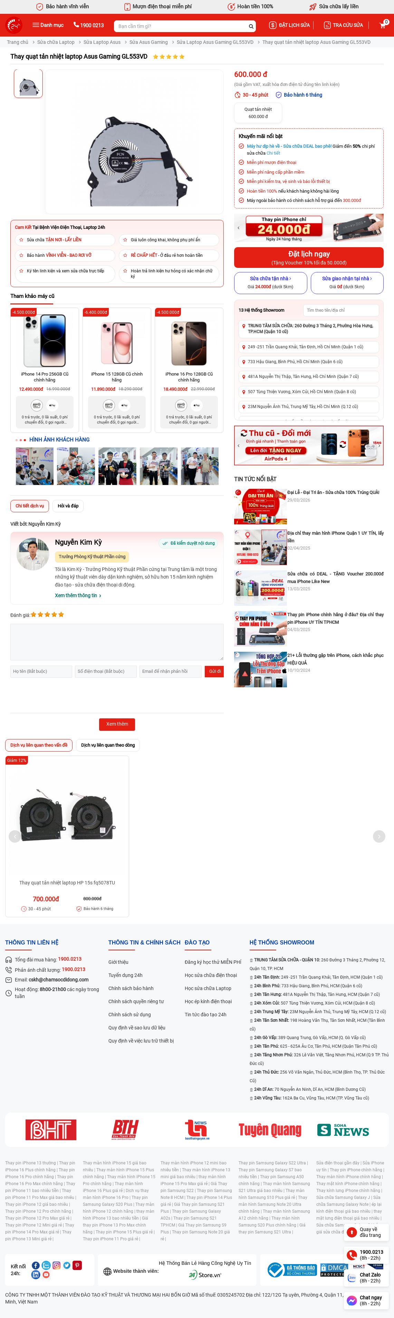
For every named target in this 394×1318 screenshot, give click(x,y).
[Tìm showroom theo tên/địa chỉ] (341, 310)
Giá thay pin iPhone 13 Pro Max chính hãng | (115, 1225)
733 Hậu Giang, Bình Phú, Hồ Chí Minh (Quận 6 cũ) (295, 361)
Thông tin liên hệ (31, 943)
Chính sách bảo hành (131, 988)
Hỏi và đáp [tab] (68, 505)
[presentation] (62, 696)
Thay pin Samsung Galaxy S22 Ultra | (273, 1163)
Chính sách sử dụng (129, 1014)
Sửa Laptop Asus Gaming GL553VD (215, 42)
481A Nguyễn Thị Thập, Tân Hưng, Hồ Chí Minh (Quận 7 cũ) (303, 376)
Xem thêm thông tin (76, 595)
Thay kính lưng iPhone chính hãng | (349, 1190)
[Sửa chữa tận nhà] (270, 283)
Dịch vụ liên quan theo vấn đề (38, 745)
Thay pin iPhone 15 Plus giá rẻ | (125, 1232)
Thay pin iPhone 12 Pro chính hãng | (39, 1211)
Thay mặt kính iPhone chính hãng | (349, 1183)
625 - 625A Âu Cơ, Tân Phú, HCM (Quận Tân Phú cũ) (315, 1046)
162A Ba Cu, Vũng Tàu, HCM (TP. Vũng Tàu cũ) (311, 1098)
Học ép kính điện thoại (208, 1001)
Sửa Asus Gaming (148, 42)
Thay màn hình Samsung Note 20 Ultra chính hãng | (273, 1204)
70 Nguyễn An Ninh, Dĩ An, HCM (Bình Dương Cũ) (310, 1089)
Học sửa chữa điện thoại (211, 975)
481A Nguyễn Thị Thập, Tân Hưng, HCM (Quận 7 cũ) (317, 994)
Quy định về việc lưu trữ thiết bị (141, 1041)
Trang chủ (17, 42)
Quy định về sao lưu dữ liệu (136, 1027)
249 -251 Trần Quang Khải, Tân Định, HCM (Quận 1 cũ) (318, 977)
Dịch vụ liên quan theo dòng (108, 745)
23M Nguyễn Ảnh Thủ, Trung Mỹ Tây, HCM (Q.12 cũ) (320, 1011)
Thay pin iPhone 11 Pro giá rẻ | (111, 1239)
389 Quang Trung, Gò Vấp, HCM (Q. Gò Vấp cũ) (310, 1037)
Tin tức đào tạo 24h (206, 1014)
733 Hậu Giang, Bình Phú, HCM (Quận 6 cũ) (308, 985)
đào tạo (197, 943)
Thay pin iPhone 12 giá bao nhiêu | (37, 1204)
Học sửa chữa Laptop (208, 988)
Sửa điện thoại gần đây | (339, 1163)
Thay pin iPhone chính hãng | (357, 1169)
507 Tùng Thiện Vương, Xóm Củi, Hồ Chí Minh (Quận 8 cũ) (302, 391)
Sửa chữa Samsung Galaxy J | (344, 1197)
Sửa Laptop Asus (102, 42)
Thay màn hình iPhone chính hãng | (349, 1176)
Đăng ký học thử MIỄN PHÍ (213, 962)
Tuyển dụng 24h (125, 975)
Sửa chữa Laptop (56, 42)
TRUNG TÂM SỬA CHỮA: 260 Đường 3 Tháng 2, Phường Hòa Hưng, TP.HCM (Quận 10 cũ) (310, 328)
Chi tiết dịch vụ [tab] (30, 505)
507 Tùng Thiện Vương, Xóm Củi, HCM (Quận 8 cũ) (314, 1003)
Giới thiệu (118, 962)
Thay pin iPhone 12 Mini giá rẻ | (35, 1225)
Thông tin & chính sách (144, 943)
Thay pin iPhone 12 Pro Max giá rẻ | (38, 1218)
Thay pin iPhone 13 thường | (32, 1163)
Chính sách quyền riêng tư (136, 1001)
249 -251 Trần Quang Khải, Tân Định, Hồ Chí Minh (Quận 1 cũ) (305, 347)
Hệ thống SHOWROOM (282, 943)
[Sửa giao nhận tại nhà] (347, 283)
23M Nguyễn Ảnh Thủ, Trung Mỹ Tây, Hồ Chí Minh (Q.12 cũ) (303, 406)
